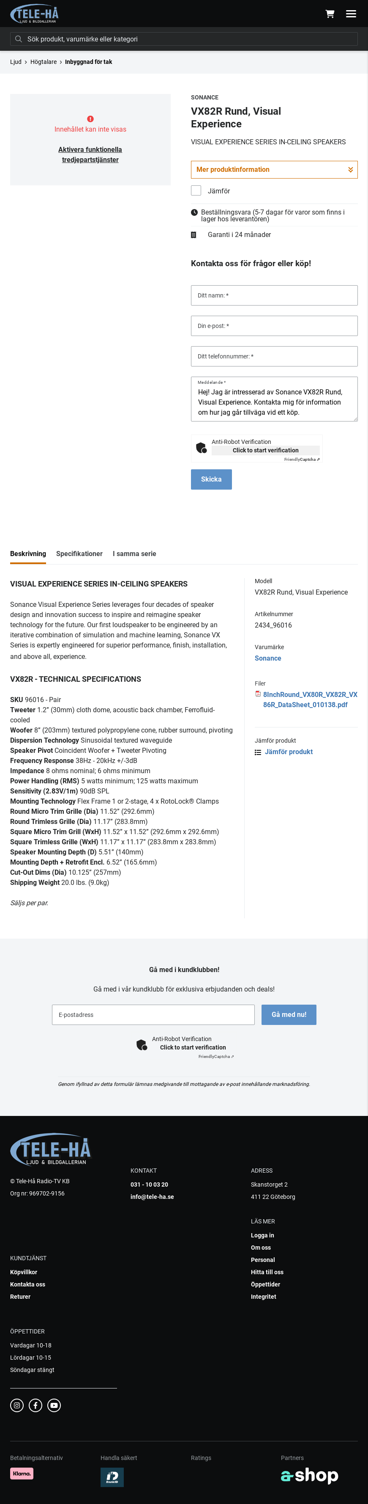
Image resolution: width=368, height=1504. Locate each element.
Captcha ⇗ (302, 459)
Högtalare (43, 61)
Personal (263, 1259)
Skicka (211, 479)
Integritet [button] (263, 1296)
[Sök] (184, 39)
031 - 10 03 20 (149, 1184)
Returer (20, 1296)
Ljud (16, 61)
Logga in (262, 1235)
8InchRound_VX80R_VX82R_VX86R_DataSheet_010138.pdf (310, 700)
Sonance (268, 658)
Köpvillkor (23, 1272)
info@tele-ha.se (152, 1196)
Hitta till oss (267, 1272)
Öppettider (265, 1284)
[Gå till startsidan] (35, 14)
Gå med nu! (289, 1015)
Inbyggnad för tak (88, 61)
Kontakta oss (27, 1284)
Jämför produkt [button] (284, 752)
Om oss (261, 1247)
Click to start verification (266, 450)
